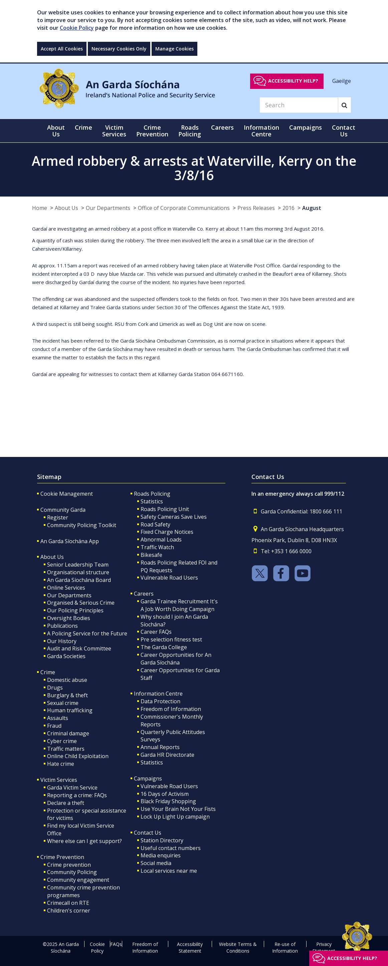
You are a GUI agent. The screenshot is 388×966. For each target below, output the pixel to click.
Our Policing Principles (75, 610)
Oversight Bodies (68, 618)
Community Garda (62, 509)
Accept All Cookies (62, 48)
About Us (66, 208)
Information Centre (158, 693)
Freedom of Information (171, 709)
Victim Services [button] (114, 130)
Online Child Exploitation (78, 756)
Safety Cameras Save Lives (174, 516)
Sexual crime (62, 703)
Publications (62, 625)
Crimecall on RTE (68, 903)
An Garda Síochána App (69, 541)
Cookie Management (66, 493)
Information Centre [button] (261, 130)
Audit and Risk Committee (79, 648)
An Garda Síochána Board (79, 580)
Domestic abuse (67, 680)
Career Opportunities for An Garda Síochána (176, 658)
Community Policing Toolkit (81, 525)
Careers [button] (222, 127)
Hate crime (60, 763)
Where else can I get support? (84, 841)
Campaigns (148, 778)
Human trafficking (69, 710)
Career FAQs (156, 631)
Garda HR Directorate (167, 754)
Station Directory (162, 840)
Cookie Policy (77, 27)
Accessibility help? (293, 81)
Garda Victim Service (72, 787)
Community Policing (72, 872)
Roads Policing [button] (189, 130)
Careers (144, 593)
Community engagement (78, 879)
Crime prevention (69, 864)
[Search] (299, 105)
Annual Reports (160, 747)
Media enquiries (161, 855)
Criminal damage (68, 733)
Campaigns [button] (305, 127)
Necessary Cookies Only (119, 48)
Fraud (54, 725)
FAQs (116, 944)
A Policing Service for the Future (87, 633)
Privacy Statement (324, 947)
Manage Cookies (174, 48)
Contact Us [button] (343, 130)
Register (57, 517)
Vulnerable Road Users (169, 577)
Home (39, 208)
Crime (47, 672)
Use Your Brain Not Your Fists (178, 809)
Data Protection (160, 701)
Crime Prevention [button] (152, 130)
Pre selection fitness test (171, 639)
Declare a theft (65, 803)
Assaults (57, 718)
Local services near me (169, 870)
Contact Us (147, 832)
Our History (61, 641)
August (311, 208)
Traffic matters (65, 748)
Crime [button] (83, 127)
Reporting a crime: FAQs (77, 795)
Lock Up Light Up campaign (175, 816)
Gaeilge (341, 80)
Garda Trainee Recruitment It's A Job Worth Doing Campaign (179, 605)
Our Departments (108, 208)
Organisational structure (78, 572)
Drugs (55, 687)
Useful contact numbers (171, 848)
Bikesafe (151, 555)
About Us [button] (56, 130)
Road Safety (155, 524)
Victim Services (58, 779)
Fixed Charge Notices (167, 531)
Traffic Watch (157, 547)
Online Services (66, 587)
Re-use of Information (285, 947)
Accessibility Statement (190, 947)
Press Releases (256, 208)
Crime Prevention (62, 857)
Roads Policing (152, 493)
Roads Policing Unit (165, 509)
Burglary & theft (67, 695)
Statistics (152, 501)
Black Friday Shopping (168, 801)
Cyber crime (62, 741)
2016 (288, 208)
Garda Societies (66, 656)
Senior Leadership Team (78, 564)
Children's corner (68, 910)
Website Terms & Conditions (238, 947)
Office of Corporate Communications (184, 208)
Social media (156, 863)
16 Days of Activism (165, 794)
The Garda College (164, 647)
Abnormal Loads (161, 539)
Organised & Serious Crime (81, 602)
